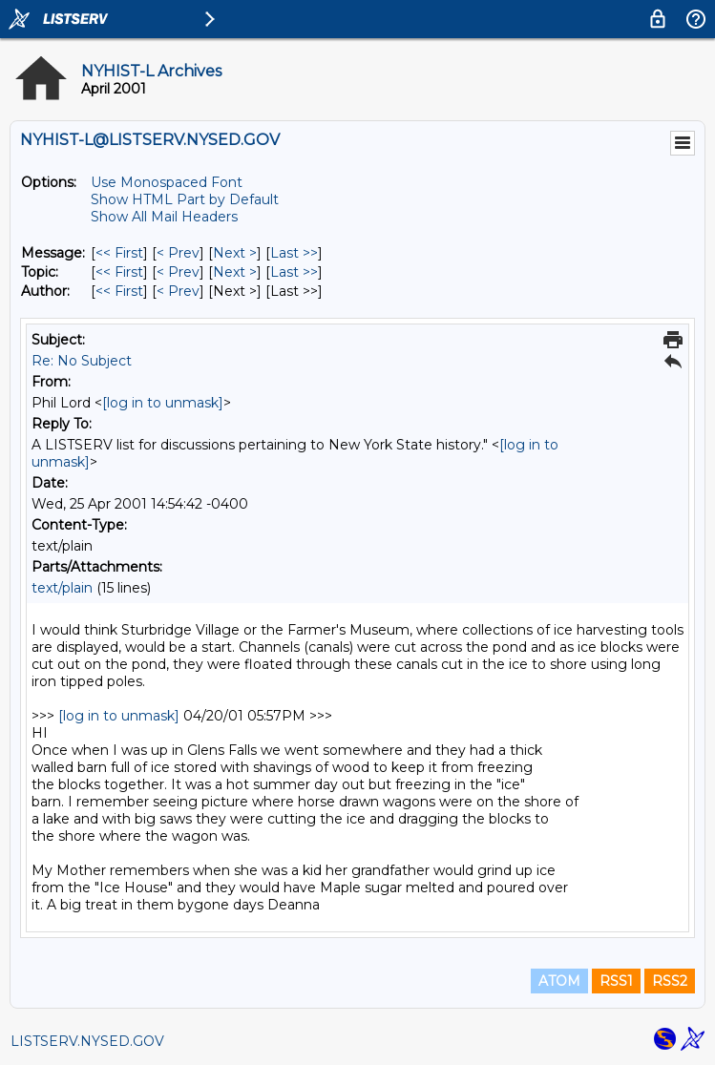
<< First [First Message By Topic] (119, 272)
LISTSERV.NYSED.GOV (87, 1041)
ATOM (559, 981)
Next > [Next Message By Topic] (235, 272)
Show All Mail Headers (164, 216)
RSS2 (669, 981)
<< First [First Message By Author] (119, 291)
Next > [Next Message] (235, 252)
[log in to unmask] (162, 402)
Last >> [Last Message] (294, 252)
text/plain (62, 587)
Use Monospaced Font (166, 182)
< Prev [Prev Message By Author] (178, 291)
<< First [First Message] (119, 252)
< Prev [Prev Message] (178, 252)
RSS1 (616, 981)
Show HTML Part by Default (185, 199)
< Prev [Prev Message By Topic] (178, 272)
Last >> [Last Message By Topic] (294, 272)
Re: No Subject (82, 360)
